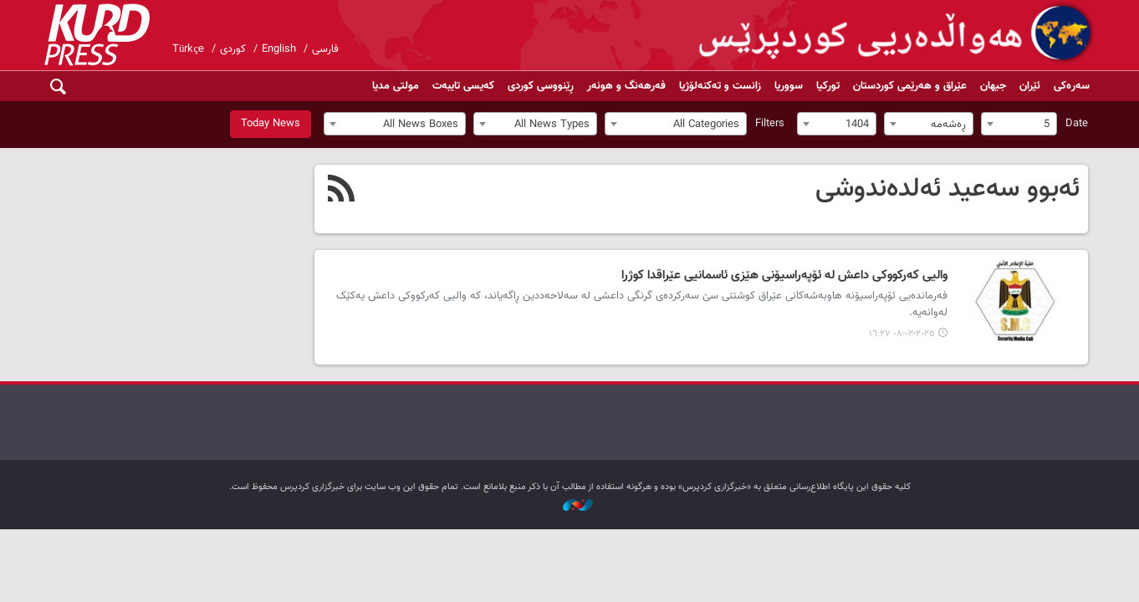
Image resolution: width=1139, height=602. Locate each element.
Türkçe (188, 49)
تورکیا (828, 86)
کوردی (233, 49)
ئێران (1029, 86)
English (279, 49)
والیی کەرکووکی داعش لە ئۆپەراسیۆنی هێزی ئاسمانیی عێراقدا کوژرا (784, 276)
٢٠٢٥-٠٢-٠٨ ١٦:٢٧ (901, 334)
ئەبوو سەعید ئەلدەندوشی (947, 189)
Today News (270, 123)
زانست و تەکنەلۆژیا (720, 86)
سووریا (788, 86)
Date (1076, 123)
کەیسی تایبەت (463, 86)
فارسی (325, 49)
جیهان (993, 86)
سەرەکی (1072, 86)
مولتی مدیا (395, 86)
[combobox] (1019, 123)
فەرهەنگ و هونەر (626, 86)
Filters (769, 123)
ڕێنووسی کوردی (541, 86)
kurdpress (897, 33)
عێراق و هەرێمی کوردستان (910, 86)
